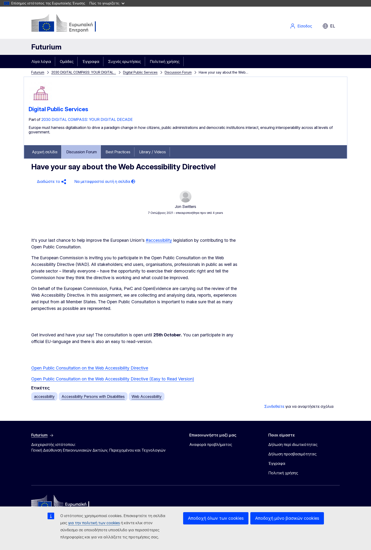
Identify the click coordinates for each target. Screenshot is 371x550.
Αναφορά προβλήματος (210, 444)
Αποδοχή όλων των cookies (216, 518)
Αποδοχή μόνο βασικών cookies (287, 518)
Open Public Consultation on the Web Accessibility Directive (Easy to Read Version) (112, 378)
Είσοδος (301, 26)
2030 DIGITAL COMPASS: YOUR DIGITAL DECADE (87, 119)
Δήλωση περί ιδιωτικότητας (293, 444)
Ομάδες (67, 61)
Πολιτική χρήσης (165, 61)
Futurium (46, 47)
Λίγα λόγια (41, 61)
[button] (51, 181)
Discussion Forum (178, 72)
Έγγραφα (90, 61)
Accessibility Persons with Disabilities (93, 396)
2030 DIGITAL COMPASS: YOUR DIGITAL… (83, 72)
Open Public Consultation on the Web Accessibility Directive (89, 367)
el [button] (328, 26)
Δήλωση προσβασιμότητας (292, 454)
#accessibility (159, 240)
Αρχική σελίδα (44, 152)
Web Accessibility (147, 396)
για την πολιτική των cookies (94, 522)
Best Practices (118, 152)
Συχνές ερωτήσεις (124, 61)
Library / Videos (152, 152)
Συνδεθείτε (274, 406)
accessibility (44, 396)
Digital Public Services (140, 72)
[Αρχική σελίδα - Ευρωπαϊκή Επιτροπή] (69, 23)
